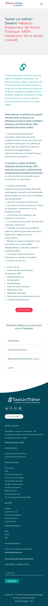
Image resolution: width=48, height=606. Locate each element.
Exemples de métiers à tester (14, 442)
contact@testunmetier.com (13, 552)
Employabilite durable (12, 494)
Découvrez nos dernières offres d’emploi (19, 559)
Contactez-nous (10, 521)
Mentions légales (21, 601)
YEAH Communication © (27, 595)
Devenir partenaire (11, 518)
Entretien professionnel (13, 487)
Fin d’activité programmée (13, 474)
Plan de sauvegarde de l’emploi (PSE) (17, 497)
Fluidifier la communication (14, 484)
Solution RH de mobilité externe (15, 457)
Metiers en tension (11, 491)
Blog (6, 531)
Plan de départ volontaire (14, 481)
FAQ (6, 538)
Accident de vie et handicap (14, 478)
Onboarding (9, 468)
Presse (7, 534)
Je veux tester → (14, 416)
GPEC (7, 471)
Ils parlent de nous (11, 512)
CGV (31, 601)
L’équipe (7, 508)
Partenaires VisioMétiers (13, 515)
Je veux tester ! (24, 310)
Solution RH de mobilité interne (15, 453)
